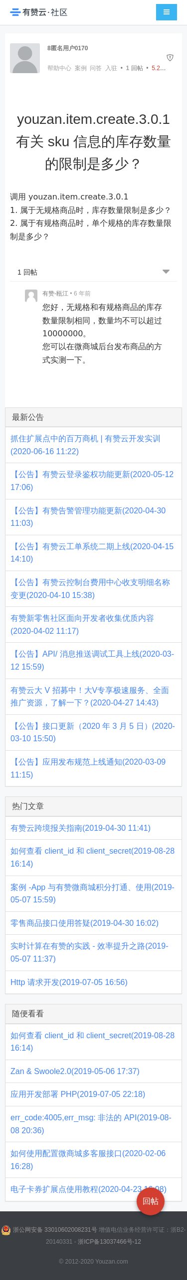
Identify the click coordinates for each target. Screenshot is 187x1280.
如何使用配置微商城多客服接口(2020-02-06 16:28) (88, 1160)
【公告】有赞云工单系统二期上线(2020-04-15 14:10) (92, 553)
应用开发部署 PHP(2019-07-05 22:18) (77, 1094)
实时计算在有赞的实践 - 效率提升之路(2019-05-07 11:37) (89, 952)
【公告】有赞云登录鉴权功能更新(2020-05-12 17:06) (92, 481)
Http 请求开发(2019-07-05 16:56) (69, 982)
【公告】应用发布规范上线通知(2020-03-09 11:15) (88, 768)
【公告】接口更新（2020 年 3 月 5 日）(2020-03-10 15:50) (92, 732)
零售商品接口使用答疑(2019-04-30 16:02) (84, 923)
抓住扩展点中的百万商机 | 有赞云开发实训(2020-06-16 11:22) (85, 445)
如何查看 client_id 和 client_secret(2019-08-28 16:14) (92, 857)
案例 (81, 68)
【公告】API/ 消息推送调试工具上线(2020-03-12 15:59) (92, 660)
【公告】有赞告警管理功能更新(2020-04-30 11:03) (88, 517)
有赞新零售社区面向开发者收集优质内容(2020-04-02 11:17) (82, 624)
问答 (96, 68)
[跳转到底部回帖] (166, 272)
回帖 (134, 68)
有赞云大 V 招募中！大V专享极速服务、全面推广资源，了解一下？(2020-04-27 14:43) (89, 696)
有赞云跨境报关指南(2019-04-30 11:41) (80, 828)
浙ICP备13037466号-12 (109, 1241)
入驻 (111, 68)
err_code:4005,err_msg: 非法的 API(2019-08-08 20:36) (91, 1124)
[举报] (170, 58)
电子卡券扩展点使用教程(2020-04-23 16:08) (88, 1189)
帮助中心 (59, 68)
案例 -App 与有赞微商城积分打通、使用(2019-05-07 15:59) (92, 893)
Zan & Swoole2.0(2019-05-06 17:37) (75, 1071)
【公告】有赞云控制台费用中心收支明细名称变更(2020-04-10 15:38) (90, 588)
